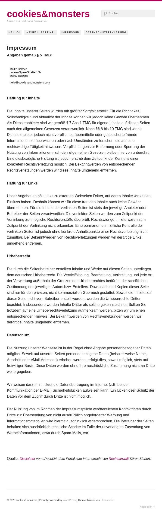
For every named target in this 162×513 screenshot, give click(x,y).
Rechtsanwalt (119, 459)
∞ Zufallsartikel (41, 32)
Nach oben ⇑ (147, 506)
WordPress (69, 500)
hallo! (14, 32)
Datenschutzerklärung (106, 32)
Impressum (71, 32)
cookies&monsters (48, 14)
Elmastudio (107, 500)
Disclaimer (27, 459)
